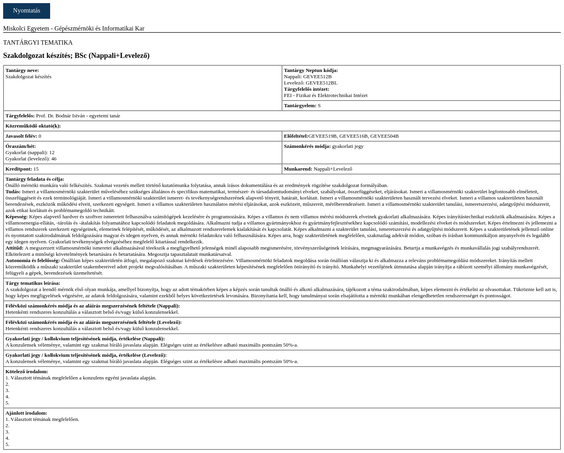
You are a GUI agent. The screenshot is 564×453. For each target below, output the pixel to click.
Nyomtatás (26, 10)
